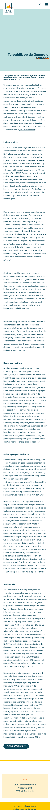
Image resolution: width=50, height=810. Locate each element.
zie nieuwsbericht (27, 130)
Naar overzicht (16, 746)
